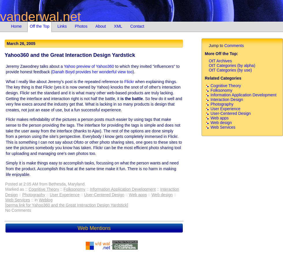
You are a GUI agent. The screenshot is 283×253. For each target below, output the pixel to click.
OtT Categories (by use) (230, 70)
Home (16, 26)
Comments (234, 45)
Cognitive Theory (44, 189)
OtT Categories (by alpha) (232, 65)
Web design (162, 194)
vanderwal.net (40, 16)
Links (62, 26)
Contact (137, 26)
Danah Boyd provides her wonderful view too (92, 72)
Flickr (129, 81)
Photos (81, 26)
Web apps (138, 194)
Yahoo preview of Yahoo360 (89, 66)
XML (118, 26)
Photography (33, 194)
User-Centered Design (104, 194)
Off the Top (39, 26)
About (100, 26)
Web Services (17, 200)
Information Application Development (123, 189)
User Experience (65, 194)
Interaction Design (227, 99)
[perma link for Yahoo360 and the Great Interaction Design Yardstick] (66, 205)
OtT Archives (220, 61)
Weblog (45, 200)
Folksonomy (74, 189)
